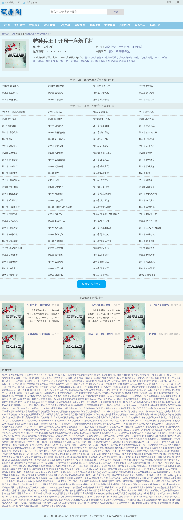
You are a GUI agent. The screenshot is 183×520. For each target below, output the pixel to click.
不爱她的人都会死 (14, 478)
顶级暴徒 (96, 463)
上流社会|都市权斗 (154, 499)
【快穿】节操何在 (157, 493)
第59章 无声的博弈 (102, 207)
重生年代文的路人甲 (130, 490)
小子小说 (159, 432)
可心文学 (176, 408)
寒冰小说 (126, 408)
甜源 (45, 490)
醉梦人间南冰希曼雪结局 (165, 402)
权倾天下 (146, 502)
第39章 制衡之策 (101, 173)
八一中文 (119, 423)
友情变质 (116, 490)
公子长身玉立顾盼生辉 (56, 405)
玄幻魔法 (19, 25)
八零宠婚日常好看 (15, 387)
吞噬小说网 (26, 436)
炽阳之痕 (117, 496)
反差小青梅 (46, 457)
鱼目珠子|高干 (21, 469)
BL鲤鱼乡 (126, 426)
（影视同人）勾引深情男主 (95, 469)
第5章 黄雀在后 (9, 119)
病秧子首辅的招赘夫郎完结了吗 (152, 381)
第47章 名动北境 (101, 187)
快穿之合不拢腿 (44, 469)
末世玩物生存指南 (109, 472)
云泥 (33, 448)
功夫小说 (171, 411)
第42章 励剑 (53, 180)
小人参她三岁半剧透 (73, 378)
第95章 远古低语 (147, 93)
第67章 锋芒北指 (101, 221)
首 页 (7, 25)
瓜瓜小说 (117, 408)
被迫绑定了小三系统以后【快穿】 (35, 451)
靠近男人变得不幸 (59, 454)
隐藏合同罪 (147, 399)
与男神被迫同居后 (117, 445)
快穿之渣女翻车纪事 (70, 457)
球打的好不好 (113, 405)
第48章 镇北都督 (147, 187)
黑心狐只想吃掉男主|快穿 (167, 490)
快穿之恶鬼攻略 (26, 475)
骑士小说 (19, 414)
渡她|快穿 (154, 478)
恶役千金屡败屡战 (60, 451)
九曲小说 (12, 420)
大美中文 (107, 429)
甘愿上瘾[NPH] (24, 493)
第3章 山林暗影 (100, 112)
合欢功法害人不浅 (115, 454)
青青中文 (123, 436)
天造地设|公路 (157, 496)
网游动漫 (94, 25)
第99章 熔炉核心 (147, 86)
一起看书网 (92, 423)
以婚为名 (97, 457)
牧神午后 (17, 499)
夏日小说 (97, 420)
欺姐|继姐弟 (65, 490)
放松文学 (82, 432)
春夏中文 (60, 408)
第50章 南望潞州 (55, 193)
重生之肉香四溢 (87, 490)
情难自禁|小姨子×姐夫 (109, 478)
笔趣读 (162, 436)
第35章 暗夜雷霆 (101, 166)
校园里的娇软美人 (132, 448)
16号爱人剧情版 (138, 375)
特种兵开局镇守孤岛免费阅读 (118, 57)
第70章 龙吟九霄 (55, 227)
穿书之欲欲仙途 (18, 472)
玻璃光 (65, 475)
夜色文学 (70, 414)
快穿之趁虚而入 (9, 493)
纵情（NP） (142, 445)
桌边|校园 (171, 487)
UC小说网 (36, 432)
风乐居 (69, 417)
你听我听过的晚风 (121, 375)
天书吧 (48, 426)
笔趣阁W (6, 426)
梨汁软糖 (55, 481)
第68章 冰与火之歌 (148, 221)
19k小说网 (56, 493)
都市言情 (49, 25)
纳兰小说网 (130, 432)
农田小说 (63, 420)
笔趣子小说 (136, 417)
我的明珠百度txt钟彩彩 (136, 393)
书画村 (84, 423)
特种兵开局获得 (93, 57)
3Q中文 (159, 408)
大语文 (111, 420)
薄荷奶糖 (77, 463)
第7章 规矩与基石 (101, 119)
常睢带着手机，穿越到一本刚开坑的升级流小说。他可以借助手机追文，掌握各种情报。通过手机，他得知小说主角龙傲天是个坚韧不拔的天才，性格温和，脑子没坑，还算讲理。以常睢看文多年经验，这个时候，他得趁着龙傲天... (104, 321)
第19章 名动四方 (101, 139)
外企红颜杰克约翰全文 (12, 375)
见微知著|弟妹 (169, 457)
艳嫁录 (136, 454)
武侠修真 (34, 25)
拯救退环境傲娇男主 (24, 505)
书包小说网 (173, 478)
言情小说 (62, 414)
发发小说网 (78, 426)
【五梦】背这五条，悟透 (72, 481)
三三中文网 (13, 408)
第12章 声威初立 (147, 125)
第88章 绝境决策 (147, 255)
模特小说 (57, 411)
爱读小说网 (35, 478)
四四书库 (27, 432)
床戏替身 (163, 478)
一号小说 (85, 408)
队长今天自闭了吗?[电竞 (45, 375)
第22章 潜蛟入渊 (55, 146)
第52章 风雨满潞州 (148, 193)
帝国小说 (68, 408)
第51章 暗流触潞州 (102, 193)
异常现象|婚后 (91, 460)
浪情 (90, 457)
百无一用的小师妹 (107, 487)
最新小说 (99, 432)
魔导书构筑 (91, 402)
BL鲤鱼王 (72, 429)
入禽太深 (176, 445)
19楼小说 (157, 414)
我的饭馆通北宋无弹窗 (99, 390)
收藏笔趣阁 (31, 2)
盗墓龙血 (28, 375)
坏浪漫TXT (165, 378)
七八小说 (42, 408)
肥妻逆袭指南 (138, 387)
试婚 (4, 490)
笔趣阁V (176, 420)
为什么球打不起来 (101, 393)
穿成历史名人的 (102, 381)
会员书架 (139, 25)
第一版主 (12, 417)
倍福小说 (102, 414)
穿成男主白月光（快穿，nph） (79, 442)
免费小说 (149, 414)
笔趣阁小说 (109, 432)
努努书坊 (47, 420)
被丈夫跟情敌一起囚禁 (112, 493)
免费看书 (32, 411)
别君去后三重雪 (118, 381)
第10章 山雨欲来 (55, 125)
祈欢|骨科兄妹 (15, 484)
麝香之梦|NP (64, 460)
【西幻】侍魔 (166, 484)
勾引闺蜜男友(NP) (92, 472)
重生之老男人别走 (75, 472)
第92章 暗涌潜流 (101, 99)
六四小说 (154, 411)
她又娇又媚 (119, 475)
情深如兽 (10, 442)
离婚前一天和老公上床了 (150, 475)
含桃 (178, 487)
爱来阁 (42, 426)
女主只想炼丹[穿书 (113, 384)
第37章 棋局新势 (10, 173)
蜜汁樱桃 (17, 460)
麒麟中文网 (163, 429)
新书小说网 (87, 436)
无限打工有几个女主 (75, 384)
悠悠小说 (160, 423)
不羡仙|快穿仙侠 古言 (135, 499)
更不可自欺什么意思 (23, 405)
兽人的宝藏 (124, 481)
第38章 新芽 (53, 173)
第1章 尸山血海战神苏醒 (13, 112)
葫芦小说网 (24, 426)
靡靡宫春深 (131, 445)
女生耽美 (109, 25)
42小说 (119, 414)
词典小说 (53, 414)
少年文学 (48, 423)
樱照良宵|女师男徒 (58, 448)
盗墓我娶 (131, 381)
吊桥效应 (161, 502)
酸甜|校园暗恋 (141, 463)
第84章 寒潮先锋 (147, 248)
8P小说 (9, 429)
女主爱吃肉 (76, 469)
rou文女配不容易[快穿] (134, 439)
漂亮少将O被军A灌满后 (142, 469)
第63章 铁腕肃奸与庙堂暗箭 (106, 214)
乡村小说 (176, 432)
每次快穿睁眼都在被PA (112, 448)
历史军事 (64, 25)
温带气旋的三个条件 (52, 396)
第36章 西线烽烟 (147, 166)
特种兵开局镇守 (128, 61)
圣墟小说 (54, 432)
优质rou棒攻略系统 (91, 439)
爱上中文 (38, 417)
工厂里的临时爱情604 (22, 381)
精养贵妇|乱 (20, 442)
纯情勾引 (81, 451)
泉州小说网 (72, 432)
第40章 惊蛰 (144, 173)
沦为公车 (54, 460)
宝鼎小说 (111, 414)
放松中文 (90, 432)
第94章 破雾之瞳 (10, 99)
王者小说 (6, 411)
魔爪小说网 (56, 426)
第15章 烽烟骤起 (101, 132)
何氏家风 (148, 390)
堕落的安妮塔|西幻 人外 (33, 484)
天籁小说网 (36, 429)
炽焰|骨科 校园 (71, 478)
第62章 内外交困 (55, 214)
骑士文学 (45, 429)
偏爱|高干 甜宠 (112, 481)
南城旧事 (21, 490)
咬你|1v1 (40, 439)
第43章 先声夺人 (101, 180)
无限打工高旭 (20, 378)
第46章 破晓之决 (55, 187)
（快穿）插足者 (48, 442)
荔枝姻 (154, 502)
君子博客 (163, 417)
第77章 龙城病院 (10, 241)
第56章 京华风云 (147, 200)
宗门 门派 (160, 384)
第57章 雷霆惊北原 (11, 207)
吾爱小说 (166, 405)
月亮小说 (78, 436)
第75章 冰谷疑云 (101, 234)
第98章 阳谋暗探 (10, 93)
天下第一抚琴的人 (41, 381)
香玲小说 (21, 420)
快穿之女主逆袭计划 (28, 463)
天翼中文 (151, 423)
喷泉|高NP (122, 442)
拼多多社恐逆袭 (47, 496)
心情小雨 (120, 487)
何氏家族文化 (109, 399)
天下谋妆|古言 (119, 451)
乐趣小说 (145, 417)
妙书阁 (172, 429)
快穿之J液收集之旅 (116, 460)
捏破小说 (174, 414)
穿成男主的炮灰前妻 (157, 451)
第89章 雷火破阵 (10, 261)
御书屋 (44, 478)
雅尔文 (110, 408)
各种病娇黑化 (53, 490)
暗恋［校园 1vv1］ (108, 439)
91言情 (127, 423)
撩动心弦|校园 (107, 475)
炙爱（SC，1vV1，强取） (66, 445)
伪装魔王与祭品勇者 (141, 457)
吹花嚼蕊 (145, 448)
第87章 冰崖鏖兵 (101, 255)
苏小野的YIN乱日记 (91, 475)
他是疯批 (56, 457)
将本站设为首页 (12, 2)
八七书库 (115, 417)
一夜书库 (154, 429)
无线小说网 (139, 420)
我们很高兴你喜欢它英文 (19, 399)
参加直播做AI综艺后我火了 (79, 484)
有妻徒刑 (119, 502)
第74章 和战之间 (55, 234)
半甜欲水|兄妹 (110, 499)
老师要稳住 (72, 448)
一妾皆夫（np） (33, 442)
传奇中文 (97, 436)
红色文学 (135, 408)
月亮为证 (122, 472)
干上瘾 (16, 481)
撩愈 (73, 490)
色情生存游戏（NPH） (89, 445)
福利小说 (94, 408)
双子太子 (139, 487)
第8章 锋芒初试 (146, 119)
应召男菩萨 (106, 463)
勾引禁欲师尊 (173, 451)
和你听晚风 (88, 381)
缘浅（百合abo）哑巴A (167, 481)
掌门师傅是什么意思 (39, 390)
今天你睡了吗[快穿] (75, 502)
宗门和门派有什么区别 (158, 375)
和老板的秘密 (75, 475)
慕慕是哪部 (158, 390)
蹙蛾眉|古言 (154, 448)
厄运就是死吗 (24, 402)
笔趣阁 (65, 411)
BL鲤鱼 (27, 429)
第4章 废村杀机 (146, 112)
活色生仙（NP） (33, 472)
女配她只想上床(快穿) (71, 439)
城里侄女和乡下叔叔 (136, 472)
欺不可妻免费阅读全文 (95, 405)
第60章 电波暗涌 (147, 207)
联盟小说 (49, 411)
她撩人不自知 (169, 499)
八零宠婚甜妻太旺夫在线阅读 (82, 375)
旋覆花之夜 (15, 496)
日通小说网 (128, 420)
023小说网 (126, 405)
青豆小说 (10, 414)
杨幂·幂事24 (125, 387)
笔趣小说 (27, 414)
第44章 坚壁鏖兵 (147, 180)
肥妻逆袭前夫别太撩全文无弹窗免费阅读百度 (62, 399)
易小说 (78, 414)
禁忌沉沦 (6, 448)
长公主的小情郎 (15, 466)
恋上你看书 (33, 408)
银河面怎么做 (56, 390)
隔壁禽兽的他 (95, 493)
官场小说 (53, 505)
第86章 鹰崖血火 (55, 255)
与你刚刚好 (35, 496)
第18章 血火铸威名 (56, 139)
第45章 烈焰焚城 (10, 187)
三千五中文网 (8, 33)
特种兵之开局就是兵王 (146, 57)
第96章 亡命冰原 (101, 93)
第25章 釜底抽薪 (10, 153)
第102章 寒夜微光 (119, 51)
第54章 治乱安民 (55, 200)
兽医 (169, 445)
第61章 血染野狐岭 (11, 214)
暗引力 (142, 454)
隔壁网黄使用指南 (29, 499)
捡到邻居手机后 (86, 466)
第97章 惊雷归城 (55, 93)
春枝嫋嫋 (148, 487)
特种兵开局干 (63, 61)
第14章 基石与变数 (56, 132)
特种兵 (115, 61)
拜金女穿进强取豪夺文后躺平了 (106, 484)
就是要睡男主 (115, 466)
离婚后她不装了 (101, 466)
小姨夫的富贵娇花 (64, 463)
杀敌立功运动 (79, 402)
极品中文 (98, 417)
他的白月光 (86, 463)
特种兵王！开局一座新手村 (39, 33)
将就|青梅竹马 (131, 475)
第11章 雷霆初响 (101, 125)
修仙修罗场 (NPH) (162, 469)
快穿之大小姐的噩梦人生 (90, 448)
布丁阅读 (168, 432)
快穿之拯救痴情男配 (70, 493)
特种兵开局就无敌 (46, 61)
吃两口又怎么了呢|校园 (25, 502)
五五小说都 (106, 426)
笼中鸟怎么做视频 (48, 387)
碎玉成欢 (112, 442)
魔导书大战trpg (130, 384)
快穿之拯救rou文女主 (21, 448)
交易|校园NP (8, 454)
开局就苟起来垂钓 (92, 378)
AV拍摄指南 (107, 457)
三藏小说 (174, 405)
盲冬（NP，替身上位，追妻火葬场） (157, 442)
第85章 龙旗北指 (10, 255)
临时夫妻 (37, 457)
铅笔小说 (115, 429)
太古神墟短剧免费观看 (116, 396)
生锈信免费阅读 (75, 405)
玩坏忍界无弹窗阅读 (95, 396)
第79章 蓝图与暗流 (102, 241)
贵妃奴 (127, 487)
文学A (5, 423)
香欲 (95, 442)
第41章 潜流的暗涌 (11, 180)
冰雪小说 (87, 411)
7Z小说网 (34, 426)
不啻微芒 (84, 493)
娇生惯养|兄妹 (12, 475)
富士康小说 (13, 423)
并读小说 (106, 436)
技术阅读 (40, 423)
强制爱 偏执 (33, 378)
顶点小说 (51, 408)
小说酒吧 (148, 436)
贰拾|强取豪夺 (44, 481)
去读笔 (32, 423)
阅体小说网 (67, 426)
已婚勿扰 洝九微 (110, 387)
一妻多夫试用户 (42, 448)
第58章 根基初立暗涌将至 (60, 207)
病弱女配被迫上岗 (34, 490)
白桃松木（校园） (47, 463)
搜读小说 (40, 411)
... (154, 310)
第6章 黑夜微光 (55, 119)
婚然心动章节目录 (146, 384)
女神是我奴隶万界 (33, 396)
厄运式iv (36, 399)
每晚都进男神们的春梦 (49, 466)
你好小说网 (119, 432)
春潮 (133, 487)
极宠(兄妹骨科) (115, 469)
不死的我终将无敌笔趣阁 (59, 402)
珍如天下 (75, 466)
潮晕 (24, 460)
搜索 (115, 11)
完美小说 (30, 417)
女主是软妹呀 (8, 505)
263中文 (134, 405)
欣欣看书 (45, 432)
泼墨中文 (96, 411)
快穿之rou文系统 (25, 457)
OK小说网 (69, 436)
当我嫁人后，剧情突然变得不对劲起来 (35, 445)
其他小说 (124, 25)
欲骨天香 (99, 490)
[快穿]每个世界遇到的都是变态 (136, 496)
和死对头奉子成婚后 (41, 454)
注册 (177, 2)
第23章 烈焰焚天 (101, 146)
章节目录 (123, 46)
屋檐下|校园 (156, 457)
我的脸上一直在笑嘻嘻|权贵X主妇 (54, 487)
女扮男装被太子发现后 (27, 487)
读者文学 (77, 408)
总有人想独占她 (141, 493)
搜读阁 (61, 436)
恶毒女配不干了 (86, 496)
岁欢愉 (168, 496)
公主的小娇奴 (53, 478)
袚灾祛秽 (151, 490)
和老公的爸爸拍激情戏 (94, 481)
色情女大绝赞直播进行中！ (147, 484)
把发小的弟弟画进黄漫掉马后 (89, 499)
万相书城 (89, 429)
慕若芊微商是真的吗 (133, 390)
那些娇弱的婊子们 (44, 502)
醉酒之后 (103, 454)
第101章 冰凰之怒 (56, 86)
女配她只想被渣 (132, 460)
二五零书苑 (172, 417)
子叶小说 (17, 436)
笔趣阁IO (175, 423)
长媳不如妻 (13, 463)
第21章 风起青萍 (10, 146)
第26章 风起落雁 (55, 153)
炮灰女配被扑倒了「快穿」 (54, 472)
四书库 (147, 411)
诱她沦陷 (108, 490)
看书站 (130, 436)
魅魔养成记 (103, 442)
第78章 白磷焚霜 (55, 241)
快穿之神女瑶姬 (45, 499)
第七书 (26, 478)
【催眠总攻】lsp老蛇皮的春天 (84, 487)
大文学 (105, 420)
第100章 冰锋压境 (101, 86)
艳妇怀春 (104, 445)
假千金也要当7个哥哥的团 (21, 393)
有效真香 (60, 442)
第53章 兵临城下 (10, 200)
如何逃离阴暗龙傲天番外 (69, 387)
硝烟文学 (154, 417)
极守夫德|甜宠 (139, 466)
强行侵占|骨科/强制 (158, 460)
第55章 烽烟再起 (101, 200)
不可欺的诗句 (57, 381)
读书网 (169, 420)
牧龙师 (156, 436)
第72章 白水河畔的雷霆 (150, 227)
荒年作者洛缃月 (104, 375)
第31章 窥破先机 (101, 159)
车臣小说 (107, 417)
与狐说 (120, 439)
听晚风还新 (151, 387)
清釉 (78, 490)
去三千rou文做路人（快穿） (99, 451)
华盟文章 (45, 436)
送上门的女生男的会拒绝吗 (139, 402)
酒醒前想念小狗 (41, 505)
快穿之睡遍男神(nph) (157, 445)
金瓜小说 (152, 408)
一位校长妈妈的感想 (138, 396)
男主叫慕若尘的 (56, 384)
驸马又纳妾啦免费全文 (74, 396)
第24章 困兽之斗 (147, 146)
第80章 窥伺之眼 (147, 241)
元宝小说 (45, 414)
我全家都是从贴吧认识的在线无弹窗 (142, 378)
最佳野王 (74, 496)
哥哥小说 (102, 408)
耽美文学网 (11, 432)
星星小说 (36, 414)
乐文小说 (38, 420)
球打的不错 (39, 405)
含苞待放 (156, 487)
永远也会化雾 (172, 466)
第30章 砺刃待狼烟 (56, 159)
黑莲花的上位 (59, 502)
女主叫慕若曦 (104, 402)
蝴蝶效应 (84, 457)
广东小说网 (160, 420)
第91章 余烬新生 (147, 99)
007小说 (146, 426)
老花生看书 (136, 426)
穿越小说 (149, 405)
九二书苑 (139, 411)
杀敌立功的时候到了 (44, 393)
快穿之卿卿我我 (77, 460)
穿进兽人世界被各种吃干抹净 (160, 454)
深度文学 (30, 420)
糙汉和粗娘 (154, 396)
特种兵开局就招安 (81, 61)
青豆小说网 (142, 423)
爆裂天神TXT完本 (93, 399)
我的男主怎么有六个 (103, 496)
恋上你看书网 (79, 417)
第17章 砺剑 (7, 139)
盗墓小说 (140, 414)
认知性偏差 (65, 466)
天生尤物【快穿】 (52, 439)
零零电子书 (75, 423)
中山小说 (94, 414)
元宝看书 (98, 429)
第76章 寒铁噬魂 (147, 234)
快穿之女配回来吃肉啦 (55, 484)
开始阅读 (137, 46)
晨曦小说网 (18, 429)
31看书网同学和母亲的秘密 (161, 393)
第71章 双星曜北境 (102, 227)
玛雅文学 (23, 411)
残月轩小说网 (49, 417)
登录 (169, 2)
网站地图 (62, 505)
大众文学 (53, 436)
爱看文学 (143, 408)
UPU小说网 (125, 417)
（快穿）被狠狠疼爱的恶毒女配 (135, 478)
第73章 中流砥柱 (10, 234)
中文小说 (167, 408)
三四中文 (23, 408)
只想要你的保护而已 (132, 502)
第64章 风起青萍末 (148, 214)
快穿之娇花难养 (62, 496)
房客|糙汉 (31, 439)
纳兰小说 (88, 426)
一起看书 (102, 423)
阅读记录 (154, 25)
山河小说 (113, 411)
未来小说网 (144, 429)
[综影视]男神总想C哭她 (64, 499)
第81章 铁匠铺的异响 (12, 248)
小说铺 (20, 432)
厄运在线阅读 (32, 387)
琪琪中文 (119, 420)
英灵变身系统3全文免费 (51, 378)
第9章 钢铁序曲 (9, 125)
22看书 (141, 405)
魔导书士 (62, 375)
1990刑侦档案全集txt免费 (76, 390)
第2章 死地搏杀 (55, 112)
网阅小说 (166, 414)
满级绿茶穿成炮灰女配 (136, 451)
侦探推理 (79, 25)
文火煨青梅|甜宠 (164, 439)
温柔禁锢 (73, 451)
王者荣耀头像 (117, 393)
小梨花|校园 (11, 490)
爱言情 (133, 423)
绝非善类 (25, 496)
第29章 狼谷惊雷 (10, 159)
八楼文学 (114, 436)
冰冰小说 (122, 411)
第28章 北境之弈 (147, 153)
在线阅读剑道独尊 (73, 381)
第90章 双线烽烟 (55, 261)
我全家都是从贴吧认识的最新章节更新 (73, 393)
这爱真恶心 (127, 466)
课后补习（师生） (156, 463)
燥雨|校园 (144, 460)
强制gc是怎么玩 (39, 402)
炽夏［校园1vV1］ (22, 454)
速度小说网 (150, 420)
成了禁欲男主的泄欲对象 (38, 460)
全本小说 (105, 411)
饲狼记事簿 (39, 475)
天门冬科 (172, 381)
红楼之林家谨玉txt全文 (113, 378)
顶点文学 (36, 436)
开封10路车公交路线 (92, 387)
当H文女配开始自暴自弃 (15, 439)
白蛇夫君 (171, 460)
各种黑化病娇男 (92, 502)
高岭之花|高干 (136, 481)
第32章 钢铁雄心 (147, 159)
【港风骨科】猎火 (53, 475)
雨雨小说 (85, 414)
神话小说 (130, 411)
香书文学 (65, 423)
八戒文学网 (7, 436)
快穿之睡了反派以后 (122, 457)
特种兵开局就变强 (101, 61)
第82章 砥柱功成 (55, 248)
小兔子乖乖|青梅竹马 (156, 466)
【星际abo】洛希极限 (41, 493)
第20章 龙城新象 (147, 139)
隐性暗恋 (33, 469)
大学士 (123, 429)
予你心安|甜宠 (12, 451)
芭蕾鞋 (164, 487)
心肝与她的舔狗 (30, 466)
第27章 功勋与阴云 (102, 153)
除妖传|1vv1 (151, 472)
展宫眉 (143, 490)
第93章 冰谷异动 (55, 99)
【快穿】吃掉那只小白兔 (123, 463)
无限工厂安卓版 (161, 399)
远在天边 (102, 460)
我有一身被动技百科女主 (129, 399)
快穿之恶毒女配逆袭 (61, 469)
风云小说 (90, 417)
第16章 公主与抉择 (148, 132)
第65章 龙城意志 (10, 221)
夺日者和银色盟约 (94, 384)
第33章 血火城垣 (10, 166)
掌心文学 (81, 429)
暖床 (62, 478)
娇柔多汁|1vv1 (133, 442)
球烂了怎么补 (118, 402)
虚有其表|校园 (128, 484)
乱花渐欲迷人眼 (75, 454)
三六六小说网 (132, 429)
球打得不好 (117, 390)
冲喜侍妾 (121, 499)
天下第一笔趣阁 (21, 390)
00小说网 (157, 405)
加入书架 (110, 46)
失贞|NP (164, 448)
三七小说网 (61, 417)
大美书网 (154, 426)
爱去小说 (21, 417)
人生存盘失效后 (107, 502)
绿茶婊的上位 (171, 463)
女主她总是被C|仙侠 (28, 481)
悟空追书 (15, 411)
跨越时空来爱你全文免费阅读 (34, 384)
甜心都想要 (128, 493)
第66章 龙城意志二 (56, 221)
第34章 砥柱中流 (55, 166)
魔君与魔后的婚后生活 (88, 478)
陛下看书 (96, 426)
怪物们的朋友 (172, 502)
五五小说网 (117, 426)
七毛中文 (63, 429)
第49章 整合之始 (10, 193)
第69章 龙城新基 (10, 227)
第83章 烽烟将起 (101, 248)
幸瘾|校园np (150, 439)
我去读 (167, 423)
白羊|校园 (126, 469)
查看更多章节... (91, 283)
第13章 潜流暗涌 (10, 132)
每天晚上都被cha (91, 454)
